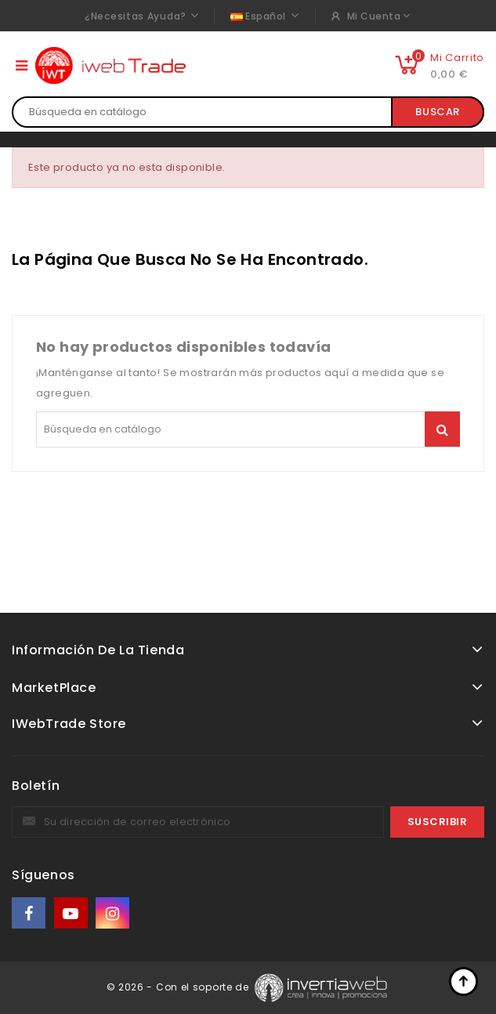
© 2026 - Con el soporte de (179, 987)
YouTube (72, 913)
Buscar (437, 111)
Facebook (30, 913)
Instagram (114, 913)
